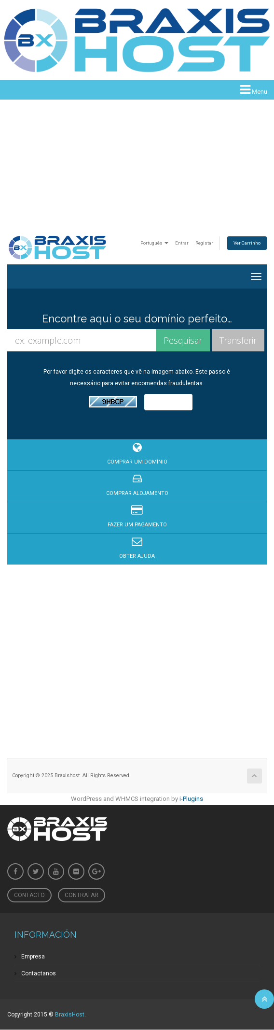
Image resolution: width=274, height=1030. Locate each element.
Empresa (33, 956)
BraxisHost (69, 1014)
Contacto (29, 895)
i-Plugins (191, 798)
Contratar (81, 895)
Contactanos (38, 973)
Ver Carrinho (246, 243)
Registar (204, 243)
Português (154, 243)
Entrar (182, 243)
